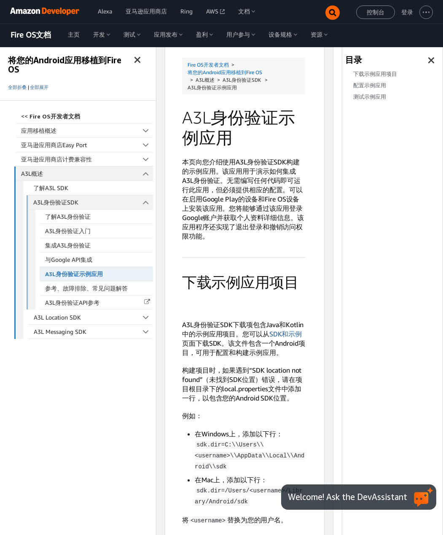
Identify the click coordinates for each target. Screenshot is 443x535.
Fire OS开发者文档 (208, 65)
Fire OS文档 (31, 35)
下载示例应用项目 (375, 74)
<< (50, 116)
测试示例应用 (369, 97)
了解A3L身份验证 (68, 216)
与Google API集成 (68, 259)
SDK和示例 (285, 334)
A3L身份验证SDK (93, 202)
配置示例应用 (369, 85)
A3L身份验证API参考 (72, 302)
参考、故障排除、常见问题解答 (86, 288)
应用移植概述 (87, 130)
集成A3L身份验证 (68, 245)
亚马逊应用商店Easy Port (87, 145)
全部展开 (39, 87)
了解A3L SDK (50, 187)
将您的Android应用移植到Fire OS (225, 72)
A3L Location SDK (93, 317)
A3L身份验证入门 (68, 230)
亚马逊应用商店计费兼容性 (87, 159)
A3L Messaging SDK (93, 332)
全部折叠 (17, 87)
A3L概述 (87, 173)
